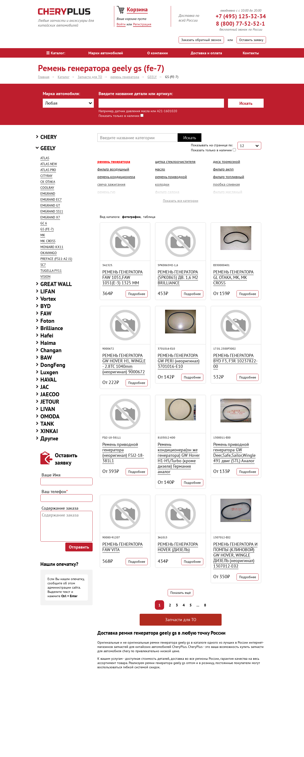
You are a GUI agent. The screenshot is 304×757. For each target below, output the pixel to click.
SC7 (43, 265)
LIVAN (47, 409)
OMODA (50, 416)
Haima (48, 342)
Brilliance (51, 328)
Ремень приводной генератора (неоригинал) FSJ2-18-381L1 (123, 452)
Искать (245, 103)
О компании (157, 53)
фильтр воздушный (113, 169)
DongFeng (52, 365)
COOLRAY (47, 187)
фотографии (131, 217)
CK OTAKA (47, 182)
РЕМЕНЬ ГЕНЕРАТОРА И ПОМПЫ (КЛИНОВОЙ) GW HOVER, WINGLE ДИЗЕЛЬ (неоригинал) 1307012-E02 (235, 555)
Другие (49, 438)
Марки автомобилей (105, 53)
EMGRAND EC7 (51, 199)
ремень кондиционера (116, 176)
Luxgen (49, 372)
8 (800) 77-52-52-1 (240, 23)
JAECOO (49, 394)
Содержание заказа (60, 508)
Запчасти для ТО (180, 619)
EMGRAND (47, 193)
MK (42, 235)
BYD (45, 306)
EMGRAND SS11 (51, 211)
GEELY (48, 148)
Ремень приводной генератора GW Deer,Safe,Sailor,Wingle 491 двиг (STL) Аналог (234, 452)
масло (160, 169)
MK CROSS (47, 241)
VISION (45, 276)
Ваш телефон (55, 491)
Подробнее (136, 294)
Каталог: (55, 53)
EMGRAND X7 (50, 217)
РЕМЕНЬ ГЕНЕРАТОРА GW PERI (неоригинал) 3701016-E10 (179, 361)
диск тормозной (226, 161)
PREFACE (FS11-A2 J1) (56, 259)
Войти (121, 24)
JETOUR (49, 401)
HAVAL (48, 379)
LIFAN (47, 291)
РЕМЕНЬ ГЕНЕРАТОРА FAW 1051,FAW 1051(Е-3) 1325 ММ (122, 277)
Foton (47, 320)
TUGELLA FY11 (51, 270)
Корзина (137, 9)
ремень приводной (171, 176)
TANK (47, 423)
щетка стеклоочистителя (175, 161)
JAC (44, 387)
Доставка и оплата (206, 53)
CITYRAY (46, 176)
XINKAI (49, 431)
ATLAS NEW (48, 164)
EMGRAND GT (50, 205)
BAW (46, 357)
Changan (51, 350)
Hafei (46, 335)
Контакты (251, 53)
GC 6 (43, 223)
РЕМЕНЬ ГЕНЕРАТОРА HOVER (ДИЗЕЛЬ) (178, 546)
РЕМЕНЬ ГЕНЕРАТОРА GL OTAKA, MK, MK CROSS (233, 277)
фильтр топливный (228, 176)
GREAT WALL (56, 284)
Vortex (48, 298)
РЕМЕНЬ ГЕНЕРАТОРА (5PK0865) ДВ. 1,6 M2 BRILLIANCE (178, 277)
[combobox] (68, 103)
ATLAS (44, 158)
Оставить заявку (251, 40)
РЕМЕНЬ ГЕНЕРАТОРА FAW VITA (122, 546)
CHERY (48, 137)
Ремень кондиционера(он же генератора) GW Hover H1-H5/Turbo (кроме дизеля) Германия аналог (179, 458)
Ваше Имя (51, 475)
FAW (46, 313)
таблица (149, 217)
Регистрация (142, 24)
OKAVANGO (48, 253)
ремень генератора (113, 161)
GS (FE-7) (47, 229)
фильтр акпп (223, 169)
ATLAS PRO (48, 170)
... (197, 605)
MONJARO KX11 (51, 247)
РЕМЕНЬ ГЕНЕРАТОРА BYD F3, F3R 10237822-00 (235, 361)
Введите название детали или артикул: (136, 93)
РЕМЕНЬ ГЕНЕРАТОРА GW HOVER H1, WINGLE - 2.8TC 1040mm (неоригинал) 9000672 (124, 363)
